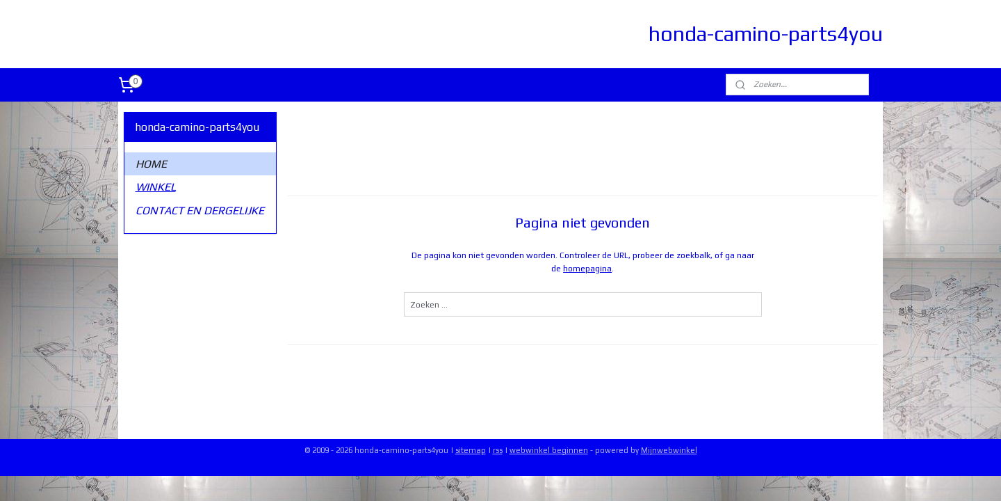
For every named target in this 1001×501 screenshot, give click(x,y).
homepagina (587, 268)
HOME (151, 163)
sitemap (470, 450)
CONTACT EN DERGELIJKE (200, 210)
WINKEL (156, 186)
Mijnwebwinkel (669, 450)
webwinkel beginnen (549, 450)
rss (498, 450)
